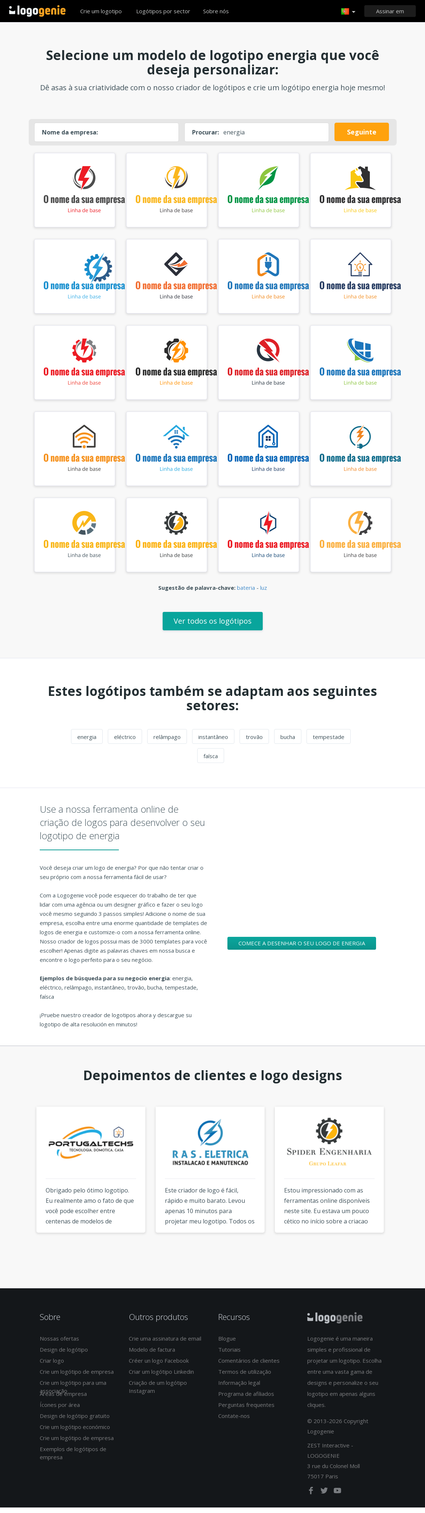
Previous (22, 1189)
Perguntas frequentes (246, 1410)
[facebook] (311, 1497)
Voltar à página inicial (37, 11)
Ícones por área (60, 1410)
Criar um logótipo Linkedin (161, 1377)
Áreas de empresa (63, 1399)
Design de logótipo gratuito (75, 1421)
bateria (246, 593)
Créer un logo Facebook (159, 1366)
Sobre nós (216, 11)
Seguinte (361, 131)
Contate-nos (234, 1421)
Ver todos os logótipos (213, 626)
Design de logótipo (64, 1355)
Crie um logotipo (101, 11)
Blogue (227, 1344)
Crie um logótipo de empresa (77, 1377)
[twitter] (324, 1497)
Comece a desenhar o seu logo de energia (301, 948)
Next (403, 1189)
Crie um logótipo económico (75, 1432)
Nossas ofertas (59, 1344)
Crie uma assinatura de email (165, 1344)
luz (263, 593)
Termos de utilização (244, 1377)
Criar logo (52, 1366)
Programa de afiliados (246, 1399)
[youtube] (337, 1497)
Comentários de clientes (249, 1366)
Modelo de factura (152, 1355)
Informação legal (239, 1388)
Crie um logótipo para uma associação (73, 1392)
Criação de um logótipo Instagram (158, 1392)
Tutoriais (229, 1355)
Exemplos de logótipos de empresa (73, 1458)
